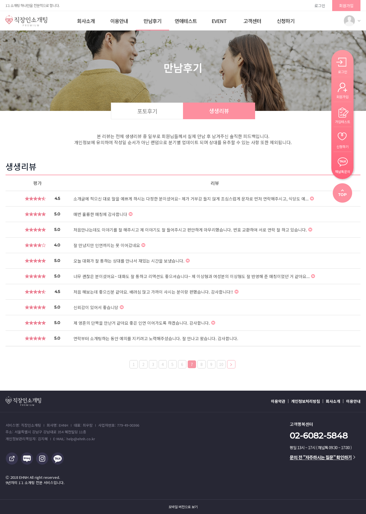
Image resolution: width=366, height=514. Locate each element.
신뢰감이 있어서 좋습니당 (98, 307)
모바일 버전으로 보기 (183, 506)
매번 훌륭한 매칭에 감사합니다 (103, 214)
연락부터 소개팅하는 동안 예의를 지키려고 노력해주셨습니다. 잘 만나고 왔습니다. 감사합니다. (155, 338)
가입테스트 (342, 121)
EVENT (219, 20)
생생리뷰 (219, 111)
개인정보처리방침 (305, 401)
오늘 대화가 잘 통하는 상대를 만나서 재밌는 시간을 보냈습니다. (131, 261)
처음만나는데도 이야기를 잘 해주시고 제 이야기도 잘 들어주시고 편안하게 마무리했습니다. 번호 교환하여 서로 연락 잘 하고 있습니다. (192, 230)
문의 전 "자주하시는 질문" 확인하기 (322, 457)
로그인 (319, 5)
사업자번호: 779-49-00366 (118, 425)
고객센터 (252, 20)
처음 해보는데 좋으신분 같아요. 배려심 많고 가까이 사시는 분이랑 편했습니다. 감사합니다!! (155, 292)
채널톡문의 (342, 171)
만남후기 (152, 20)
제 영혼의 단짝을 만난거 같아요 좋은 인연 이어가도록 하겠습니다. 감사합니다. (144, 323)
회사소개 (86, 20)
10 (221, 364)
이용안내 (119, 20)
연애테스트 (186, 20)
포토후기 (147, 111)
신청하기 (285, 20)
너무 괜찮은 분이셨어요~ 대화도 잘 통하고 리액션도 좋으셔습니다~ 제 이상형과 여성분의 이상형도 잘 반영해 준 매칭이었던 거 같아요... (194, 276)
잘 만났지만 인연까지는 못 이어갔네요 (109, 245)
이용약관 (278, 401)
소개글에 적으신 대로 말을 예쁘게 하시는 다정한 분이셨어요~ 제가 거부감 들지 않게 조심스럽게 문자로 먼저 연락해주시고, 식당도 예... (193, 199)
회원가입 (346, 5)
